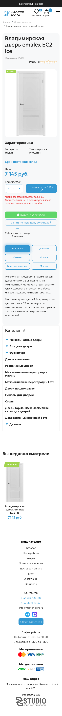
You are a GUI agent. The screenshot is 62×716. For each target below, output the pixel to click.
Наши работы (31, 553)
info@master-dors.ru (31, 607)
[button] (46, 11)
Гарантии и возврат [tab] (17, 266)
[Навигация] (58, 13)
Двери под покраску (20, 388)
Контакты (31, 584)
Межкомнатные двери (23, 340)
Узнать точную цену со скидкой (31, 222)
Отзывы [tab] (17, 257)
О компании (31, 578)
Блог (31, 573)
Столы (9, 401)
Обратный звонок (31, 622)
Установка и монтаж (31, 563)
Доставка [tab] (44, 248)
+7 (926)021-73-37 (29, 603)
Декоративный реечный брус (26, 418)
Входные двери (19, 346)
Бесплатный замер (31, 3)
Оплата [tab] (44, 257)
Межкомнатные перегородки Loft (29, 382)
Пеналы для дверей (19, 395)
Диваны (13, 424)
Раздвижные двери (19, 366)
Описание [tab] (17, 248)
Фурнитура (15, 353)
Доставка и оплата (31, 568)
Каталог (31, 548)
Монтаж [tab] (44, 266)
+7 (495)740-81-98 (30, 598)
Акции (31, 558)
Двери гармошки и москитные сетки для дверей (27, 409)
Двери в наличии (17, 359)
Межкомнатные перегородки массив (26, 373)
